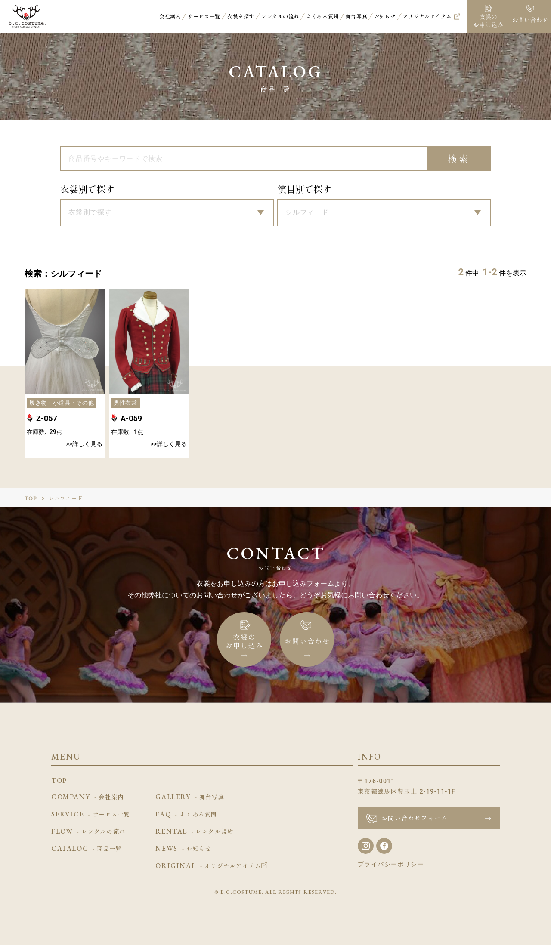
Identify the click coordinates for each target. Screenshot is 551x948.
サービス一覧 (204, 16)
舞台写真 (356, 16)
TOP (31, 501)
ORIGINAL (211, 869)
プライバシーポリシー (391, 867)
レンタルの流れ (280, 16)
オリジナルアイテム (427, 16)
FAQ (186, 817)
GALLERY (189, 800)
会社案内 (170, 16)
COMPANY (87, 800)
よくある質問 (322, 16)
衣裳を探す (240, 16)
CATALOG (86, 852)
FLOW (88, 835)
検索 (459, 159)
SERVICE (90, 817)
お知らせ (385, 16)
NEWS (183, 852)
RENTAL (194, 835)
